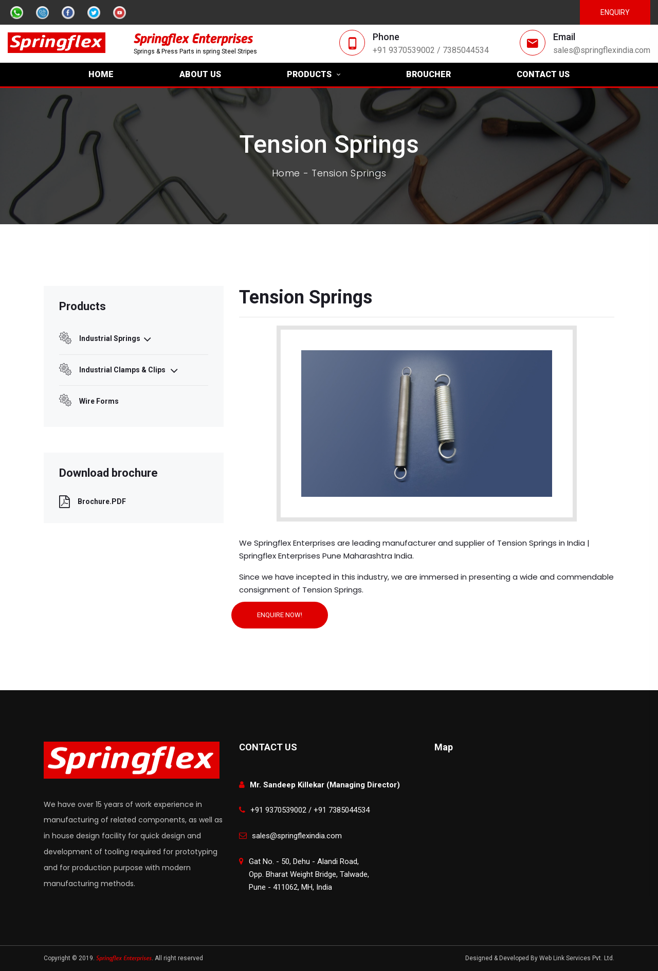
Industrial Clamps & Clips (118, 370)
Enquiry (615, 12)
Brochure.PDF (92, 501)
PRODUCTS (309, 74)
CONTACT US (543, 74)
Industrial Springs (105, 339)
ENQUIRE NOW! (279, 615)
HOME (101, 74)
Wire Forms (89, 401)
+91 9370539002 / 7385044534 (431, 50)
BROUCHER (428, 74)
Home (286, 173)
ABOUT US (200, 74)
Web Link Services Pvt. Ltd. (576, 958)
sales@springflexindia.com (601, 50)
